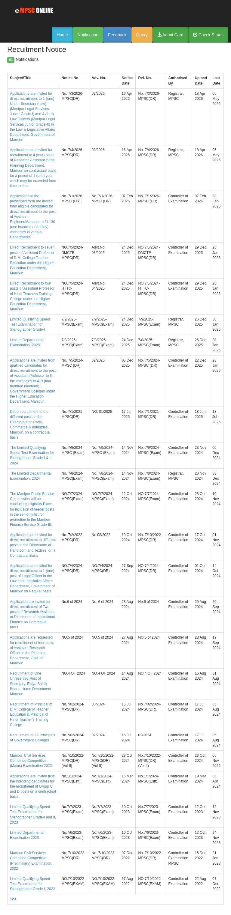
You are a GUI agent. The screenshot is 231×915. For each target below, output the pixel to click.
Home (62, 34)
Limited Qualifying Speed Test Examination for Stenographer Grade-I (30, 324)
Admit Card (170, 34)
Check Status (208, 34)
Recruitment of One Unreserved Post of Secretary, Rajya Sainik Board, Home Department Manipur (30, 683)
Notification (88, 34)
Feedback (117, 34)
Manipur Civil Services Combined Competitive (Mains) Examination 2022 (31, 760)
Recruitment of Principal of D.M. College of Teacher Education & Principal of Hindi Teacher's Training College (31, 714)
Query (142, 34)
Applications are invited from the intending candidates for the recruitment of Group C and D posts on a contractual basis (33, 786)
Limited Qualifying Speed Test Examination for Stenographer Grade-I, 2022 (32, 884)
